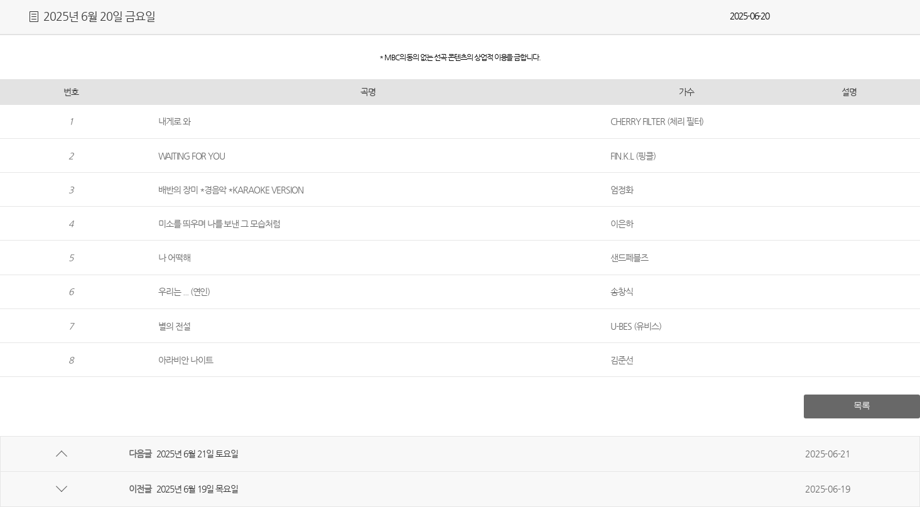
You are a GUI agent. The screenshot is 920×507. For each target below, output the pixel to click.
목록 (861, 405)
